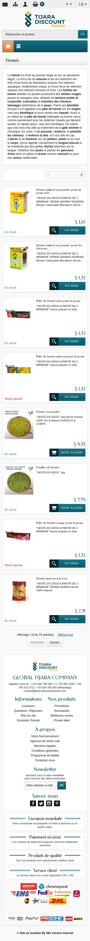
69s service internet (59, 933)
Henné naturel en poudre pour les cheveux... (59, 246)
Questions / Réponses (28, 710)
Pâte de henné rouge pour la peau (59, 523)
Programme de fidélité (45, 755)
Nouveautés (61, 710)
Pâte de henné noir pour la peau (58, 301)
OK (83, 34)
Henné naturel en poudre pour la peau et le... (58, 191)
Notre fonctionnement (45, 736)
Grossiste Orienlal (28, 720)
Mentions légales (45, 746)
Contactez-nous (45, 760)
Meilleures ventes (62, 715)
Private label (62, 720)
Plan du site (28, 715)
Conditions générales (45, 750)
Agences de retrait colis (45, 741)
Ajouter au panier (66, 453)
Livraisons (28, 706)
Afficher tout (65, 634)
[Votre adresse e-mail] (41, 786)
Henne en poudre (48, 411)
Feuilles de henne (48, 467)
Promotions (61, 706)
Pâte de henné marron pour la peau (60, 356)
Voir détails (64, 230)
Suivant (54, 642)
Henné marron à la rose (52, 578)
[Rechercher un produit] (40, 34)
